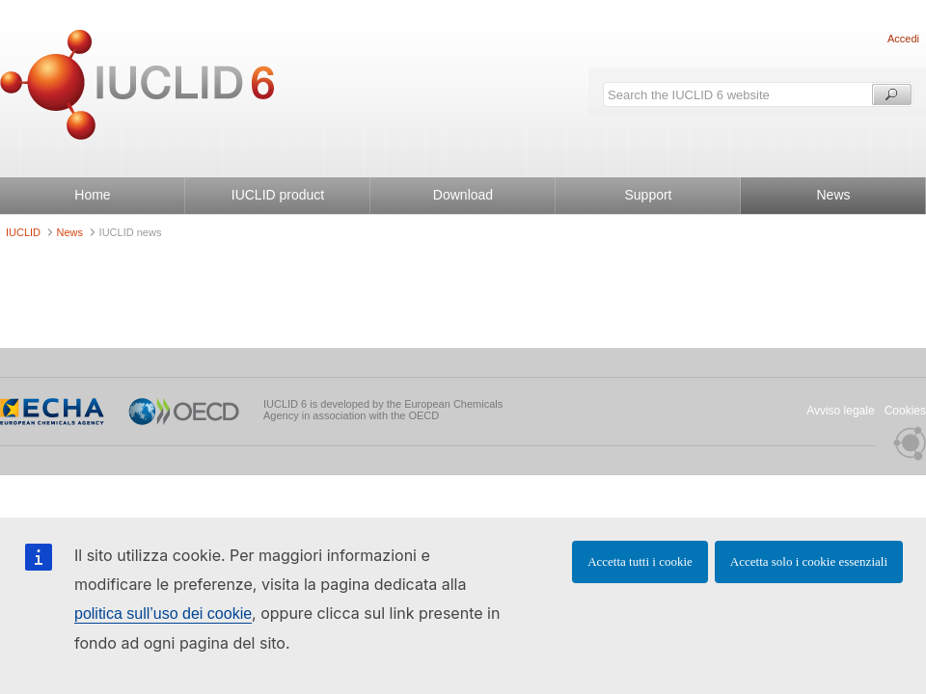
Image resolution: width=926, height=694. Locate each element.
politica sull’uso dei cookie (163, 613)
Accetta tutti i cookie (640, 561)
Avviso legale (840, 410)
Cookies (905, 410)
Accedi (903, 38)
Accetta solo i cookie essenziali (808, 561)
